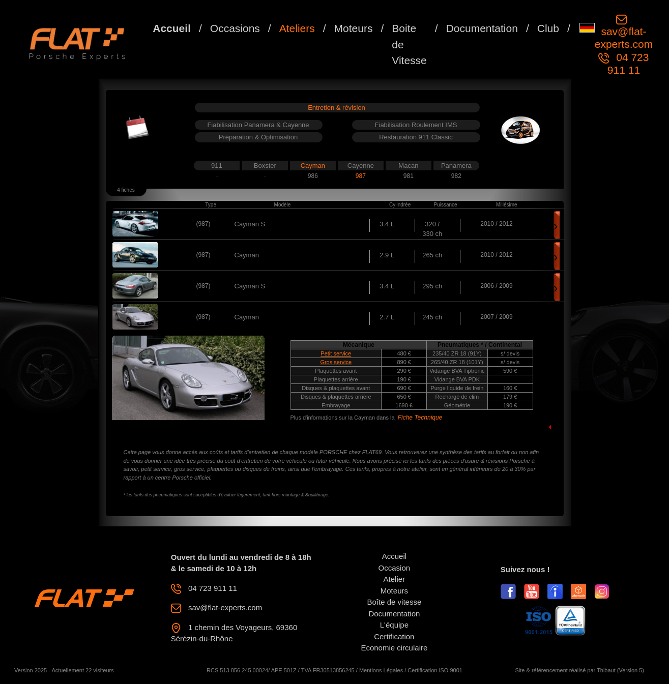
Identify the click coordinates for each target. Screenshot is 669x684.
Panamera (456, 165)
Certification (394, 636)
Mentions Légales (381, 670)
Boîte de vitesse (394, 602)
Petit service (336, 353)
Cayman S (250, 224)
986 (313, 176)
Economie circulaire (394, 647)
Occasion (395, 567)
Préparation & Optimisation (258, 137)
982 (456, 176)
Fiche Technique (420, 417)
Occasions (235, 28)
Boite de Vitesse (409, 44)
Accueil (172, 28)
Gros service (336, 362)
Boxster (265, 165)
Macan (408, 165)
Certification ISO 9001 (435, 670)
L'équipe (394, 624)
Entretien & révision (336, 107)
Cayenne (360, 165)
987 (361, 176)
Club (548, 28)
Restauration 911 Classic (416, 137)
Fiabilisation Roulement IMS (416, 125)
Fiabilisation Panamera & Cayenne (258, 125)
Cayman (313, 165)
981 (408, 176)
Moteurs (353, 28)
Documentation (482, 28)
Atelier (394, 579)
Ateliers (297, 28)
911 (216, 165)
